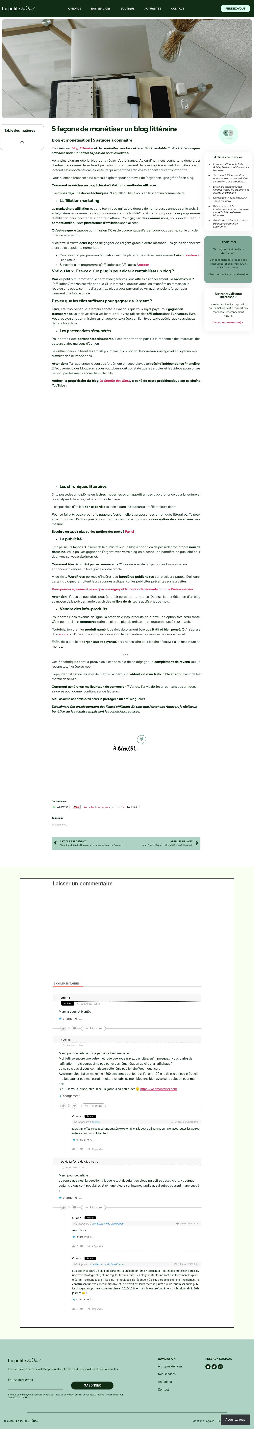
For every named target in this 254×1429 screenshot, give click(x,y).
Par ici (129, 531)
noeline (66, 1039)
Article (89, 806)
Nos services (101, 8)
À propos (74, 8)
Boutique (128, 8)
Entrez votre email (20, 1380)
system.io (193, 255)
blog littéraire (82, 148)
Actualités (152, 8)
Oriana (65, 997)
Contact (177, 8)
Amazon (143, 265)
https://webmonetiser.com (158, 1089)
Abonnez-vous (235, 1419)
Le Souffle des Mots (115, 381)
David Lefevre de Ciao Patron (80, 1161)
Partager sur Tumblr (109, 806)
